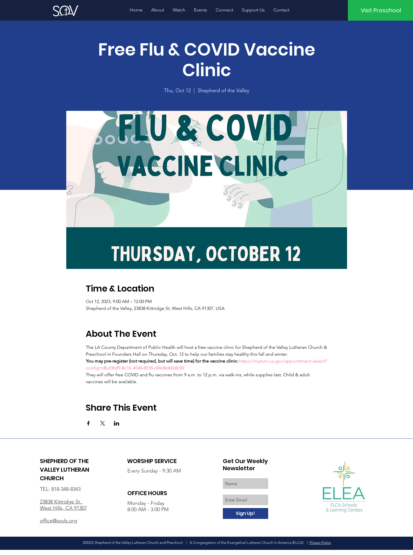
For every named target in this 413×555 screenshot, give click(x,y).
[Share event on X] (102, 423)
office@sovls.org (58, 520)
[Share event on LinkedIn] (116, 423)
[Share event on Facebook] (88, 423)
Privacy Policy (320, 542)
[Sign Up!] (245, 513)
